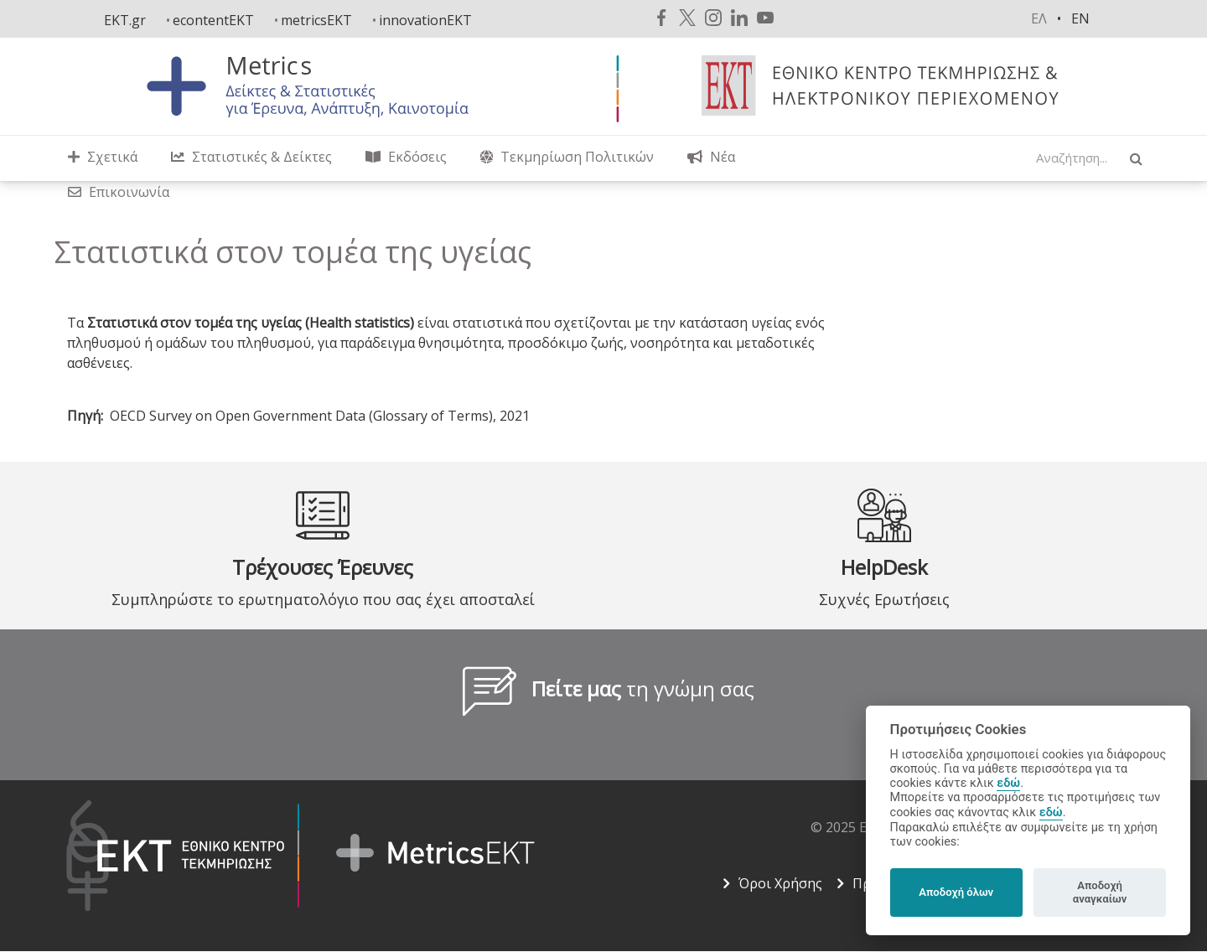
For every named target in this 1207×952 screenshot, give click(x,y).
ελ (1039, 18)
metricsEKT (316, 20)
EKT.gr (125, 20)
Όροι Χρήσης (780, 883)
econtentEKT (213, 20)
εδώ (1008, 783)
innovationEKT (425, 20)
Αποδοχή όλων (956, 892)
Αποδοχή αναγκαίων (1100, 892)
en (1080, 18)
